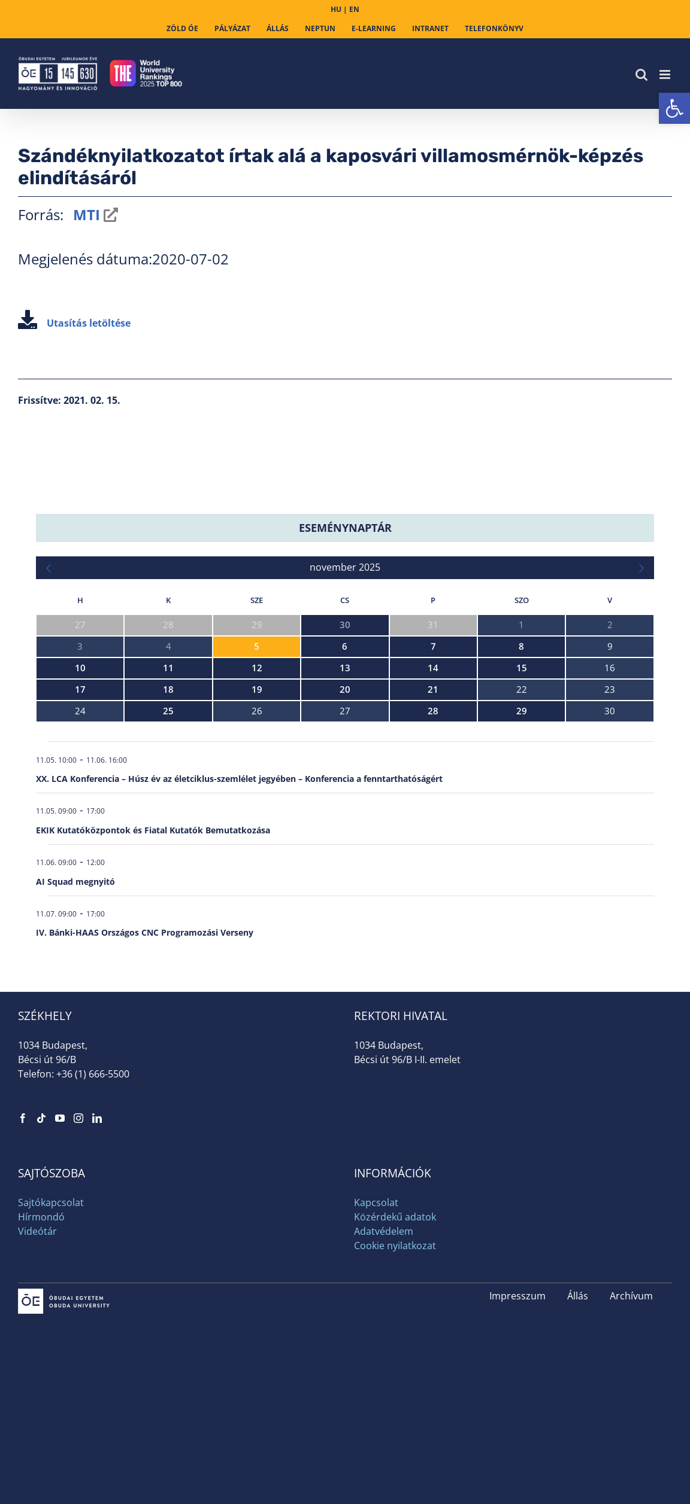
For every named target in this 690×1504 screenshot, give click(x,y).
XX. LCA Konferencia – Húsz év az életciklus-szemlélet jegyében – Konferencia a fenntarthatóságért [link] (239, 778)
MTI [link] (84, 214)
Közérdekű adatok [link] (395, 1216)
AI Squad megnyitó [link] (75, 881)
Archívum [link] (631, 1295)
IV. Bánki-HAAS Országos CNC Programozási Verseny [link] (144, 932)
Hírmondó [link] (41, 1216)
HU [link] (336, 9)
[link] (674, 108)
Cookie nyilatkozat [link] (395, 1245)
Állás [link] (577, 1295)
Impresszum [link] (517, 1295)
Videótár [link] (37, 1231)
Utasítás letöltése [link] (74, 323)
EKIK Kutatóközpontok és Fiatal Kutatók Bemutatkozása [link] (153, 830)
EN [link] (354, 9)
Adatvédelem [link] (383, 1231)
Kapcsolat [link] (376, 1202)
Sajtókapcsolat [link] (51, 1202)
